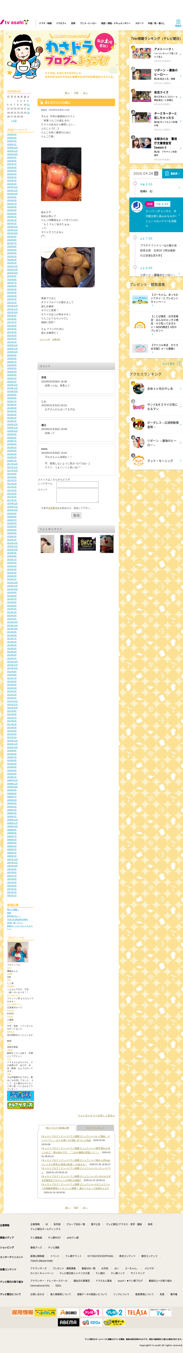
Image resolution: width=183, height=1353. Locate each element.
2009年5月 (12, 803)
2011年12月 (12, 701)
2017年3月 (12, 494)
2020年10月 (12, 352)
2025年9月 (12, 157)
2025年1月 (12, 184)
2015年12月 (12, 543)
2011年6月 (12, 721)
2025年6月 (12, 167)
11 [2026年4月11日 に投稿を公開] (28, 104)
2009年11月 (12, 784)
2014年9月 (12, 592)
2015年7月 (12, 559)
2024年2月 (12, 220)
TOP (76, 92)
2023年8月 (12, 240)
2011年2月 (12, 734)
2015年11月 (12, 546)
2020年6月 (12, 365)
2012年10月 (12, 668)
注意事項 (52, 510)
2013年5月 (12, 645)
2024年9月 (12, 197)
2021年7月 (12, 322)
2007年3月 (12, 889)
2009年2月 (12, 813)
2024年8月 (12, 200)
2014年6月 (12, 602)
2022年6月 (12, 286)
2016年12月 (12, 503)
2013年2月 (12, 655)
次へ (85, 92)
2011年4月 (12, 727)
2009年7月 (12, 797)
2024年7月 (12, 204)
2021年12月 (12, 306)
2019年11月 (12, 388)
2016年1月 (12, 540)
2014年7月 (12, 599)
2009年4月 (12, 807)
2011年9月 (12, 711)
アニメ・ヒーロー (88, 23)
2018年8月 (12, 438)
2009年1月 (12, 816)
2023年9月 (12, 237)
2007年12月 (12, 859)
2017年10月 (12, 470)
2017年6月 (12, 484)
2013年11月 (12, 625)
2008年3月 (12, 849)
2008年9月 (12, 830)
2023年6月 (12, 246)
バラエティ (61, 23)
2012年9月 (12, 672)
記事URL (56, 339)
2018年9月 (12, 434)
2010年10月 (12, 747)
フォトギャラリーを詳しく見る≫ (96, 1115)
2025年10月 (12, 154)
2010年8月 (12, 754)
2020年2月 (12, 378)
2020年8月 (12, 358)
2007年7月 (12, 876)
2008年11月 (12, 823)
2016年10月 (12, 510)
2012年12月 (12, 662)
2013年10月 (12, 629)
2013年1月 (12, 658)
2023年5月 (12, 250)
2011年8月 (12, 714)
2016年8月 (12, 517)
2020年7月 (12, 362)
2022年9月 (12, 276)
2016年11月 (12, 507)
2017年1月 (12, 500)
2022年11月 (12, 269)
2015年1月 (12, 579)
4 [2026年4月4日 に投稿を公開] (27, 100)
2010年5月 (12, 764)
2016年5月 (12, 526)
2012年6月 (12, 681)
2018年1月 (12, 461)
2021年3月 (12, 335)
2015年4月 (12, 569)
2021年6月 (12, 326)
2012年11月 (12, 665)
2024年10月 (12, 194)
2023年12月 (12, 227)
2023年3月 (12, 256)
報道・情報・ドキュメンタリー (115, 23)
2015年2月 (12, 576)
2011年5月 (12, 724)
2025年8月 (12, 161)
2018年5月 (12, 447)
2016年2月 (12, 536)
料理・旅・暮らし (156, 23)
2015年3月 (12, 573)
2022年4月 (12, 292)
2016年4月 (12, 530)
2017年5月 (12, 487)
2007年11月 (12, 863)
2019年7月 (12, 401)
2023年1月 (12, 263)
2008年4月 (12, 846)
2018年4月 (12, 451)
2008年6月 (12, 839)
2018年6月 (12, 444)
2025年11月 (12, 151)
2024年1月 (12, 223)
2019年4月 (12, 411)
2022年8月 (12, 279)
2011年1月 (12, 737)
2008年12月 (12, 820)
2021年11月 (12, 309)
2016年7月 (12, 520)
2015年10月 (12, 549)
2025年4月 (12, 174)
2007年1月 (12, 895)
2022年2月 (12, 299)
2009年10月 (12, 787)
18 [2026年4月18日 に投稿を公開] (28, 108)
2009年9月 (12, 790)
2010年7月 (12, 757)
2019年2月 (12, 418)
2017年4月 (12, 490)
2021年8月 (12, 319)
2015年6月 (12, 563)
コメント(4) (44, 339)
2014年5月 (12, 606)
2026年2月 (12, 141)
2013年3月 (12, 652)
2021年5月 (12, 329)
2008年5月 (12, 843)
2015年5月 (12, 566)
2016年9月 (12, 513)
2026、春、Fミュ (15, 923)
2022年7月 (12, 283)
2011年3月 (12, 731)
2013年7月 (12, 638)
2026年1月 (12, 144)
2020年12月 (12, 345)
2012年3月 (12, 691)
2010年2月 (12, 774)
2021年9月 (12, 316)
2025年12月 (12, 148)
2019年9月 (12, 395)
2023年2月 (12, 260)
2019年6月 (12, 405)
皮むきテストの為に (57, 102)
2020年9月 (12, 355)
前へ (67, 92)
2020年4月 (12, 372)
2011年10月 (12, 708)
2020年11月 (12, 349)
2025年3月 (12, 177)
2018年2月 (12, 457)
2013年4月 (12, 648)
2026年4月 (12, 134)
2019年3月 (12, 415)
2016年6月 (12, 523)
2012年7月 (12, 678)
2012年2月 (12, 695)
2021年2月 (12, 339)
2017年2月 (12, 497)
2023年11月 (12, 230)
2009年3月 (12, 810)
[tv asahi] (15, 23)
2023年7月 (12, 243)
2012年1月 (12, 698)
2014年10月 (12, 589)
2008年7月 (12, 836)
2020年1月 (12, 381)
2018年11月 (12, 428)
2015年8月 (12, 556)
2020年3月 (12, 375)
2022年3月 (12, 296)
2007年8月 (12, 872)
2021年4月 (12, 332)
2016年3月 (12, 533)
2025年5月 (12, 171)
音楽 (73, 23)
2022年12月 (12, 266)
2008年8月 (12, 833)
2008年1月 (12, 856)
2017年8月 (12, 477)
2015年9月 (12, 553)
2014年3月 (12, 612)
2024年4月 (12, 213)
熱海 (9, 913)
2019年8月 (12, 398)
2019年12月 (12, 385)
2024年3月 (12, 217)
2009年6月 (12, 800)
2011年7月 (12, 718)
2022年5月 (12, 289)
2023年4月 (12, 253)
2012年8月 (12, 675)
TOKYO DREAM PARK (17, 919)
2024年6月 (12, 207)
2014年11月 (12, 586)
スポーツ (139, 23)
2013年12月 (12, 622)
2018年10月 (12, 431)
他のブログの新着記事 (57, 1128)
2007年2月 (12, 892)
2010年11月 (12, 744)
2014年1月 (12, 619)
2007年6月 (12, 879)
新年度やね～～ (14, 916)
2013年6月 (12, 642)
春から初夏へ (13, 909)
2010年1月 (12, 777)
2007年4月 (12, 886)
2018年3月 (12, 454)
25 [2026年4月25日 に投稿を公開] (28, 112)
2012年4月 (12, 688)
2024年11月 (12, 190)
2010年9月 (12, 751)
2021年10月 (12, 312)
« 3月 (14, 120)
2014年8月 (12, 596)
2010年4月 (12, 767)
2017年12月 (12, 464)
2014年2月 (12, 615)
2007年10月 (12, 866)
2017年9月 (12, 474)
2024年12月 (12, 187)
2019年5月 (12, 408)
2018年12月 (12, 424)
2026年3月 (12, 138)
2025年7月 (12, 164)
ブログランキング (95, 1128)
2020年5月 (12, 368)
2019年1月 (12, 421)
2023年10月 (12, 233)
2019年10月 (12, 391)
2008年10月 (12, 826)
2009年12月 (12, 780)
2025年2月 (12, 180)
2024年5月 (12, 210)
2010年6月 (12, 760)
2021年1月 (12, 342)
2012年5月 (12, 685)
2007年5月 (12, 882)
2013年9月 (12, 632)
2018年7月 (12, 441)
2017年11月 (12, 467)
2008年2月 (12, 853)
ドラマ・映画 (45, 23)
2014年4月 (12, 609)
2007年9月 (12, 869)
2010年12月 (12, 741)
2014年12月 (12, 583)
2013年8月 (12, 635)
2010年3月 (12, 770)
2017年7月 (12, 480)
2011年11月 (12, 704)
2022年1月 (12, 302)
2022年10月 (12, 273)
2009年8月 (12, 793)
